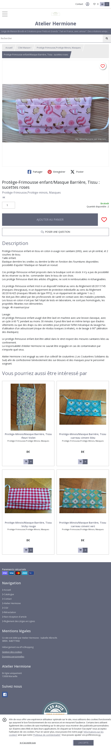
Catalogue (8, 594)
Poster (77, 172)
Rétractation (9, 612)
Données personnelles (13, 656)
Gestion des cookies (12, 652)
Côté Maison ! (24, 47)
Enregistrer (56, 172)
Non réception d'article (14, 616)
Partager (35, 172)
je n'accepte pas (28, 742)
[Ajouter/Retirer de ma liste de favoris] (104, 219)
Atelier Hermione (11, 603)
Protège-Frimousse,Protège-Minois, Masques (59, 47)
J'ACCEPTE (83, 742)
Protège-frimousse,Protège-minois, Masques (31, 192)
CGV (5, 607)
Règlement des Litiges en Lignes (18, 621)
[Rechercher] (107, 38)
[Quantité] (8, 205)
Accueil (9, 47)
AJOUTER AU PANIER (50, 219)
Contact (79, 4)
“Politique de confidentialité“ (47, 734)
